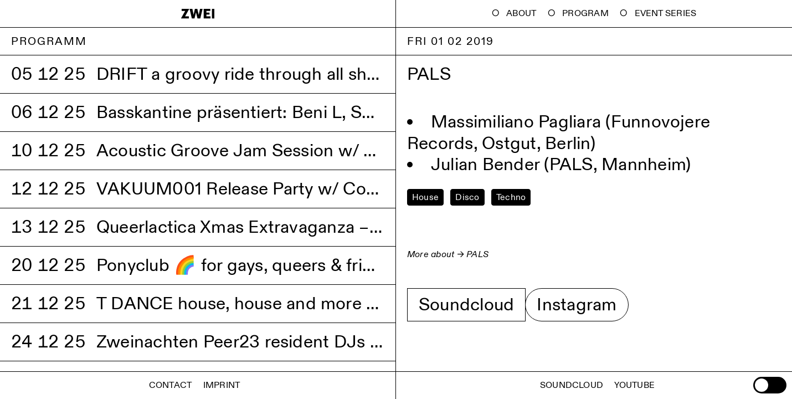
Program (585, 13)
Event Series (666, 13)
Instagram (576, 304)
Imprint (221, 385)
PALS (477, 254)
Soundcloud (466, 304)
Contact (170, 385)
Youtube (634, 385)
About (521, 13)
